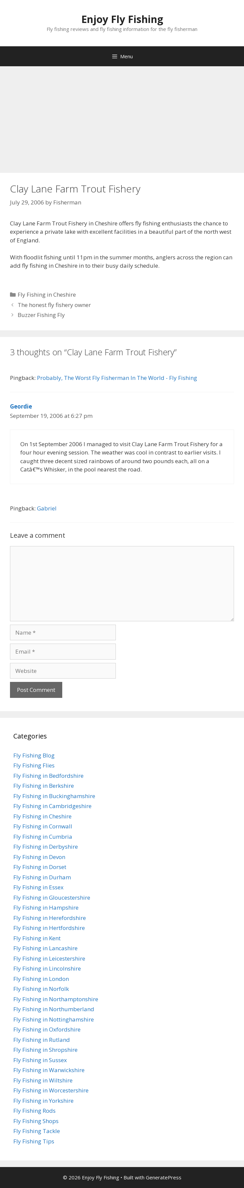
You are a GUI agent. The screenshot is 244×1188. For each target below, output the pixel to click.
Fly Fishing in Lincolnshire (47, 968)
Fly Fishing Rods (34, 1110)
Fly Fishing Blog (34, 755)
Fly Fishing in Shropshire (45, 1049)
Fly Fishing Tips (33, 1141)
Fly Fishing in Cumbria (42, 836)
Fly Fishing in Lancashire (45, 948)
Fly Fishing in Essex (38, 887)
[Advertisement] (122, 116)
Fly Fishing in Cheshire (47, 294)
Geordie (21, 406)
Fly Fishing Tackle (36, 1131)
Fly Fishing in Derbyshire (45, 846)
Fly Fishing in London (41, 979)
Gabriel (47, 508)
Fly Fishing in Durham (42, 877)
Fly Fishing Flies (34, 765)
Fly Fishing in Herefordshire (49, 918)
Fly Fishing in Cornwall (42, 826)
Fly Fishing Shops (36, 1121)
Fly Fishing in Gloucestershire (51, 897)
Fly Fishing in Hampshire (46, 907)
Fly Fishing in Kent (37, 938)
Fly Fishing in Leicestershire (49, 958)
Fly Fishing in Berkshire (43, 785)
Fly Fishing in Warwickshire (49, 1070)
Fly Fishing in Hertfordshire (49, 928)
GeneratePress (163, 1177)
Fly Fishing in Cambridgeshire (52, 806)
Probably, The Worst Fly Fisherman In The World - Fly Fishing (117, 378)
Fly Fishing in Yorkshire (43, 1100)
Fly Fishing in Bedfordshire (48, 775)
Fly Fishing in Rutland (41, 1039)
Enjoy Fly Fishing (122, 19)
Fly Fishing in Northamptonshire (55, 999)
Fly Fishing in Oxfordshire (47, 1029)
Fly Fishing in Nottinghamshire (53, 1019)
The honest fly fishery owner (54, 305)
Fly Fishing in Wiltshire (43, 1080)
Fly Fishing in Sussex (40, 1060)
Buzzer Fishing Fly (41, 315)
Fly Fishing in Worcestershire (51, 1090)
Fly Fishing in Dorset (39, 867)
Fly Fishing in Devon (39, 857)
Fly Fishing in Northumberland (53, 1009)
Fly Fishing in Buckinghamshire (54, 796)
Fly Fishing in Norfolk (41, 989)
